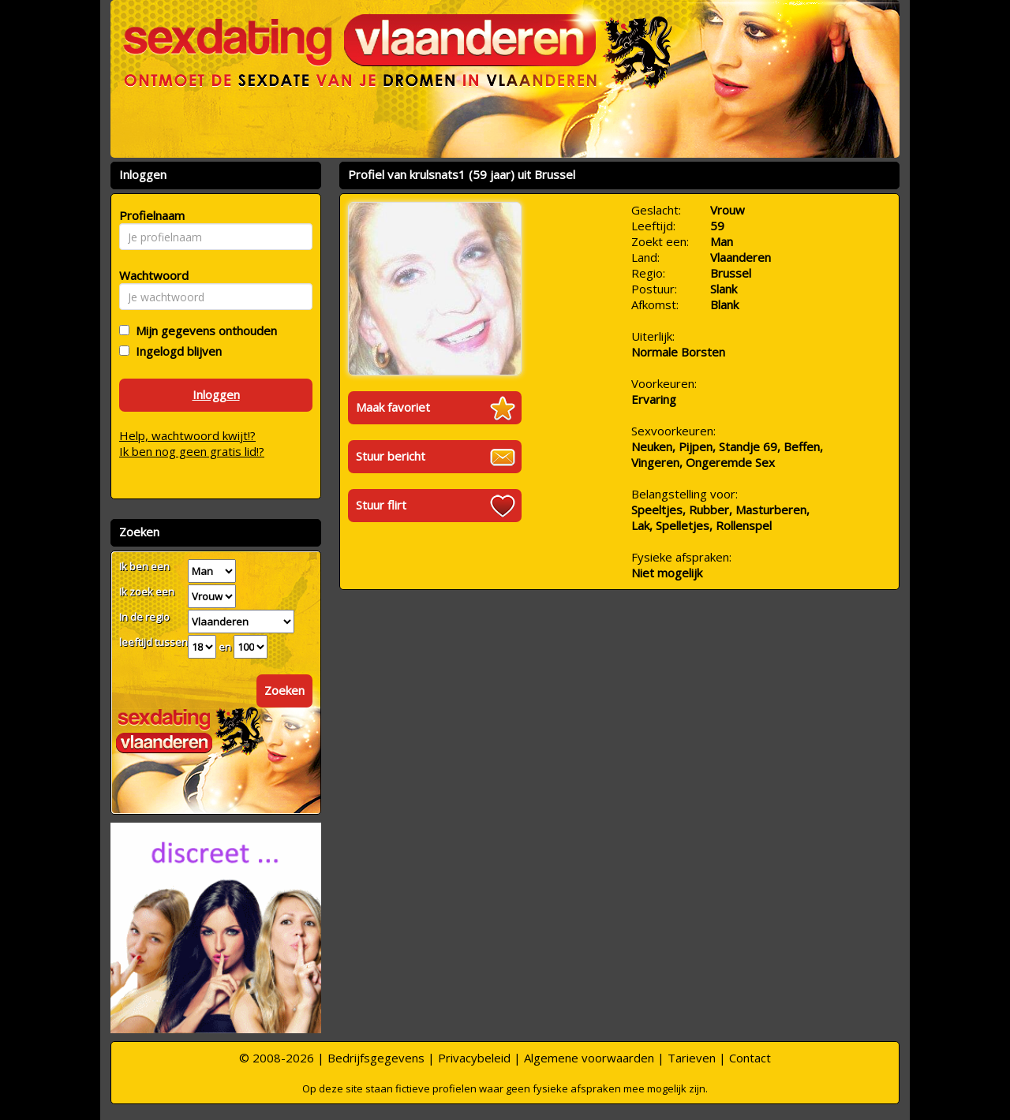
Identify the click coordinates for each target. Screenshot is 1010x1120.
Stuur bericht (390, 456)
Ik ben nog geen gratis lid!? (191, 451)
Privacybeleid (474, 1058)
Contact (750, 1058)
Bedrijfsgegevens (376, 1058)
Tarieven (692, 1058)
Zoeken (284, 690)
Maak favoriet (393, 407)
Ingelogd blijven (175, 351)
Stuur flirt (381, 505)
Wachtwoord (149, 275)
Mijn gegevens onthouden (203, 330)
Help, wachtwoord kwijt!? (187, 435)
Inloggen (216, 394)
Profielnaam (149, 215)
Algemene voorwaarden (589, 1058)
